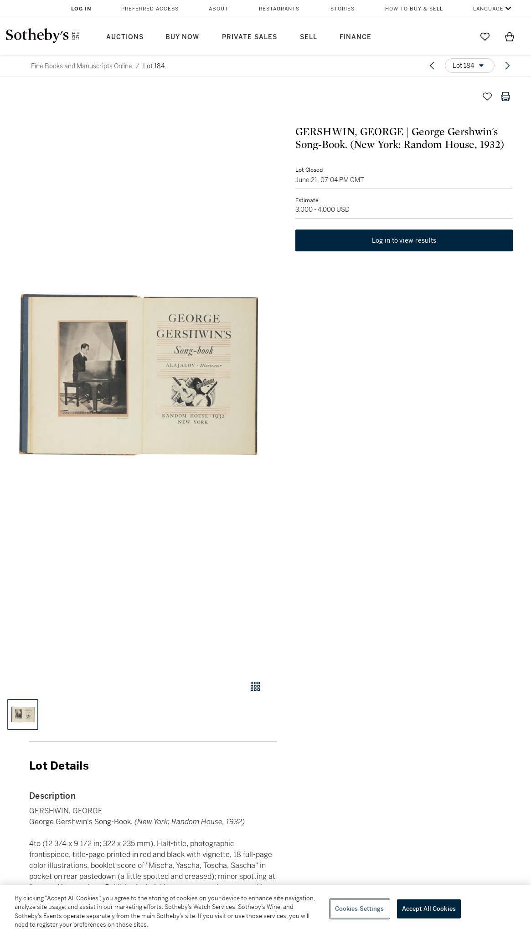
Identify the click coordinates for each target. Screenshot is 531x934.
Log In (81, 9)
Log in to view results (404, 240)
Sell (308, 37)
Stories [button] (342, 9)
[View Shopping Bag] (509, 36)
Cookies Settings (359, 909)
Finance (355, 37)
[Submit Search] (460, 36)
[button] (138, 375)
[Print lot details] (505, 96)
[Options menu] (470, 65)
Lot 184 (154, 66)
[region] (265, 909)
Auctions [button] (125, 37)
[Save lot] (487, 96)
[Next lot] (507, 65)
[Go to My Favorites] (485, 36)
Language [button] (488, 9)
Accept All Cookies (429, 909)
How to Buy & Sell (414, 9)
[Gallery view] (255, 686)
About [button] (218, 9)
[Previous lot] (432, 65)
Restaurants (279, 9)
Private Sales (249, 37)
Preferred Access (150, 9)
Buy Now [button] (182, 37)
